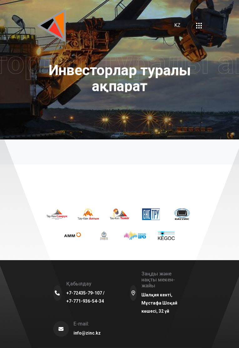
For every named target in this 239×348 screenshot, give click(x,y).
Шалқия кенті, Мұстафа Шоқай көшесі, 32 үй (159, 303)
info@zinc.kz (87, 332)
